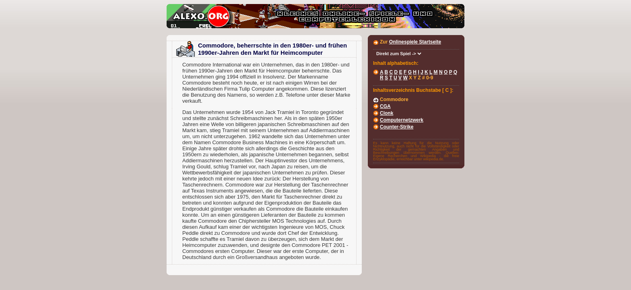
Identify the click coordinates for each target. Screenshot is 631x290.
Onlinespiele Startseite (415, 42)
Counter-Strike (396, 127)
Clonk (386, 113)
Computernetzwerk (401, 120)
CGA (385, 106)
